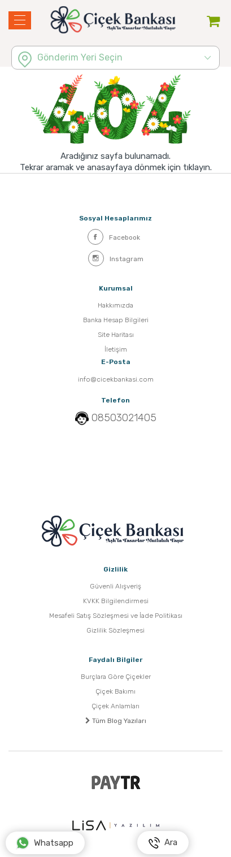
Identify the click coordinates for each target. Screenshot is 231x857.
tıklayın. (197, 167)
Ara (163, 843)
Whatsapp (44, 843)
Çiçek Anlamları (115, 706)
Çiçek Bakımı (115, 691)
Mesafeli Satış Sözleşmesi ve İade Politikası (115, 616)
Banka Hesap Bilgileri (116, 320)
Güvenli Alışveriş (115, 586)
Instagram (115, 258)
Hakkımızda (115, 305)
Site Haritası (116, 335)
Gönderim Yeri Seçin (80, 57)
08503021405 (123, 418)
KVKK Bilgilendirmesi (116, 601)
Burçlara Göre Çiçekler (116, 677)
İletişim (115, 349)
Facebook (114, 237)
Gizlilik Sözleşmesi (115, 630)
